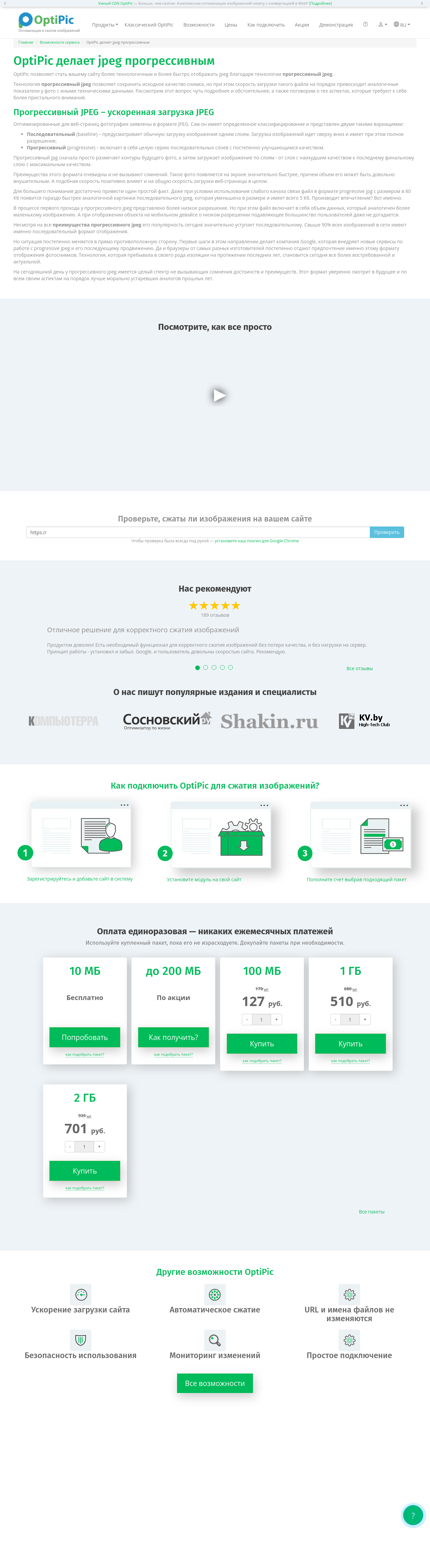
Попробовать (85, 1037)
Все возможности (215, 1383)
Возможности (199, 24)
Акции (302, 24)
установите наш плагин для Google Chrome (257, 540)
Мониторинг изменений (215, 1345)
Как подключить (266, 24)
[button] (6, 3)
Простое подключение (349, 1345)
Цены (231, 24)
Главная (25, 42)
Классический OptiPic (149, 24)
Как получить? (173, 1037)
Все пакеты (372, 1211)
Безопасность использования (81, 1345)
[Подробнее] (320, 3)
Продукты (105, 24)
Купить (262, 1043)
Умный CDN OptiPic (115, 3)
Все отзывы (360, 668)
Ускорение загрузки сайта (80, 1299)
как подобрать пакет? (85, 1054)
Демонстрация (336, 24)
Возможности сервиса (60, 42)
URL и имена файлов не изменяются (349, 1303)
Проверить (386, 532)
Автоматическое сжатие (215, 1299)
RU (402, 24)
